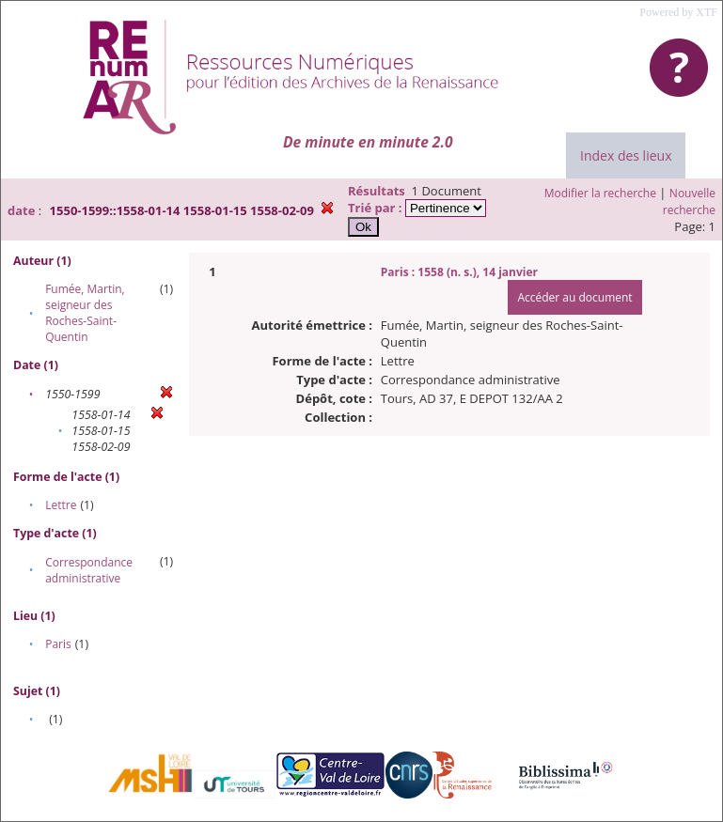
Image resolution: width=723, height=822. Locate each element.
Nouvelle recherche (689, 201)
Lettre (60, 505)
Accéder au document (574, 297)
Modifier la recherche (600, 193)
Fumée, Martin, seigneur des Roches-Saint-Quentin (85, 313)
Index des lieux (625, 155)
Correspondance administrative (89, 570)
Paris (58, 644)
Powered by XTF (678, 12)
